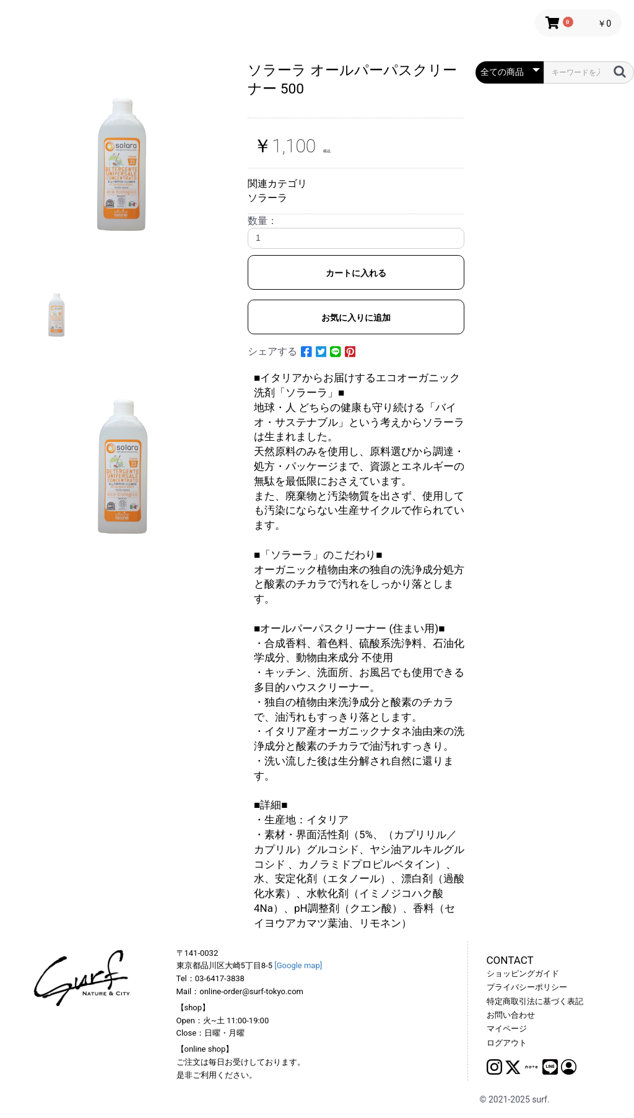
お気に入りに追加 (356, 318)
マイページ (507, 1028)
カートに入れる (356, 273)
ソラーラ (267, 198)
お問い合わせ (511, 1015)
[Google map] (298, 965)
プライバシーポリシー (527, 987)
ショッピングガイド (523, 973)
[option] (125, 161)
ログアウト (507, 1042)
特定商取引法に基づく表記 (535, 1001)
